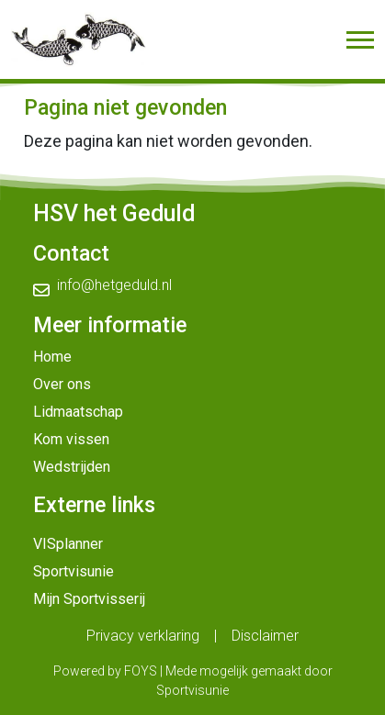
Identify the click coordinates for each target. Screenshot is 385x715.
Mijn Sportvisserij (89, 599)
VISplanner (68, 544)
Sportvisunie (73, 571)
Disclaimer (265, 635)
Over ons (62, 384)
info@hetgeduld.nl (114, 285)
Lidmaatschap (78, 411)
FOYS (140, 671)
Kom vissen (71, 439)
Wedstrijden (71, 466)
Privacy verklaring (142, 635)
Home (52, 356)
